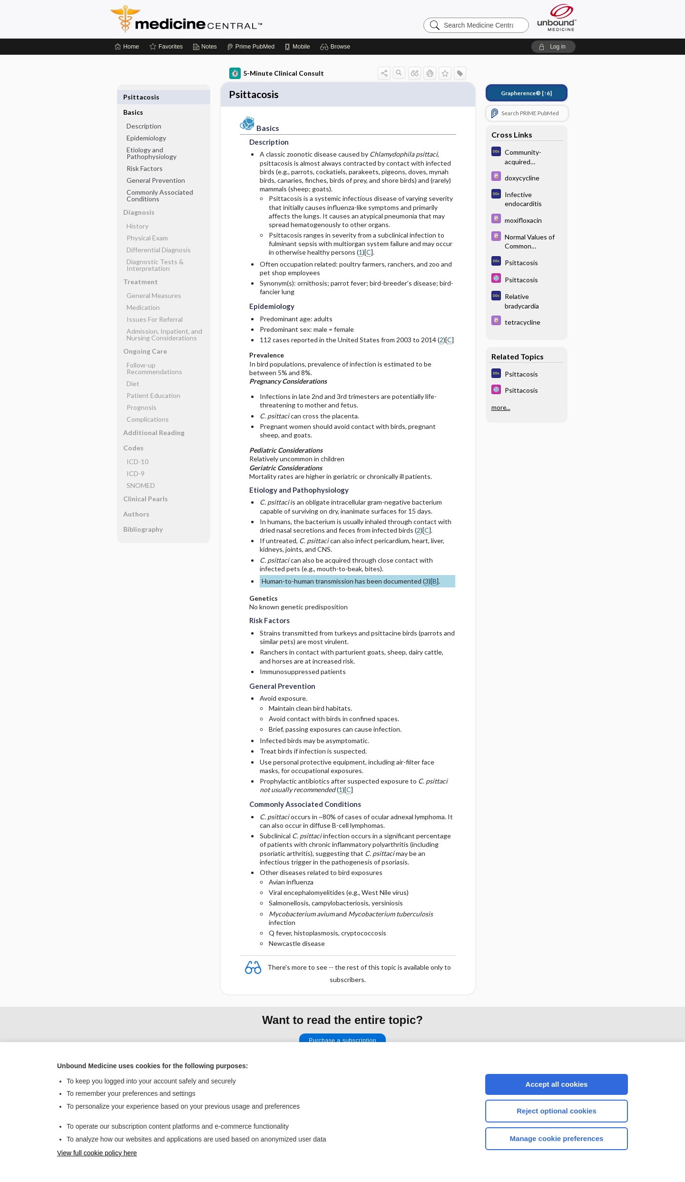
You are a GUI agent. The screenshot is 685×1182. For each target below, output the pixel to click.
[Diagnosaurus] (527, 156)
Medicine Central (228, 19)
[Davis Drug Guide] (527, 177)
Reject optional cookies (557, 1111)
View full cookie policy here (97, 1153)
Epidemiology (146, 123)
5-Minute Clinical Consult (276, 73)
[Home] (127, 47)
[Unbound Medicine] (557, 17)
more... (500, 407)
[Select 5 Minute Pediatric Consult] (527, 279)
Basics (133, 97)
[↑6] (526, 93)
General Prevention (156, 165)
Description (144, 111)
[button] (336, 47)
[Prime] (250, 47)
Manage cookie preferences (557, 1138)
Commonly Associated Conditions (160, 180)
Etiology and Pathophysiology (151, 137)
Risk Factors (145, 153)
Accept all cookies (557, 1084)
